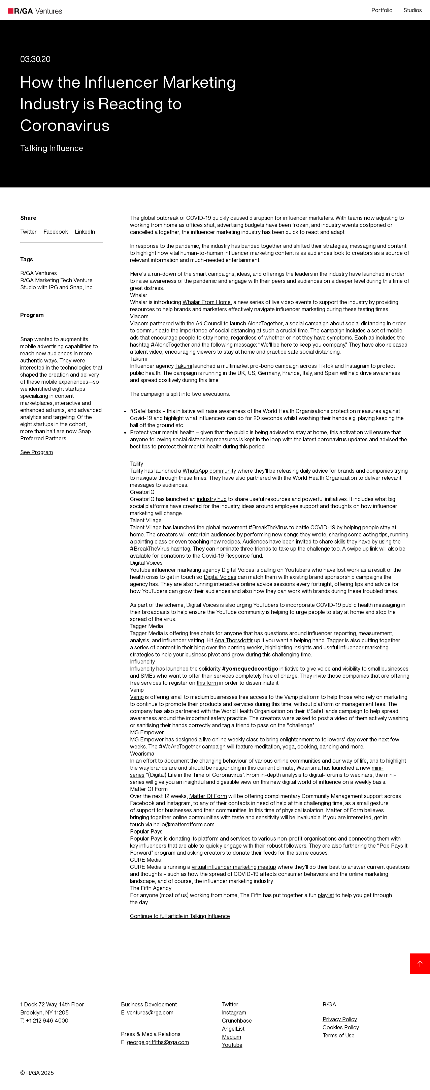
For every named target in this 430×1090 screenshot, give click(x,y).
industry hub (212, 499)
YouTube (232, 1045)
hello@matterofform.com (184, 824)
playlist (326, 895)
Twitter (28, 231)
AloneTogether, (265, 323)
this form (207, 682)
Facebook (55, 231)
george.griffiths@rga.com (158, 1042)
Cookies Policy (341, 1027)
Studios (412, 10)
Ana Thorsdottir (233, 640)
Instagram (234, 1012)
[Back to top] (420, 963)
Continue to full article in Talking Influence (180, 916)
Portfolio (382, 10)
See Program (36, 452)
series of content (154, 647)
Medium (231, 1036)
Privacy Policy (340, 1019)
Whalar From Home (207, 302)
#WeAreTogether (180, 746)
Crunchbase (237, 1020)
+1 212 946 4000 (47, 1020)
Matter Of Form (208, 796)
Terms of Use (339, 1035)
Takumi (183, 366)
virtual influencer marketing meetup (234, 867)
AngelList (233, 1028)
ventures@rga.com (150, 1012)
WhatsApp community (209, 470)
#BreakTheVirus (268, 527)
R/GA (329, 1004)
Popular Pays (146, 838)
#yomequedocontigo (250, 668)
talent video (148, 351)
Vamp (137, 697)
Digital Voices (220, 577)
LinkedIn (85, 231)
